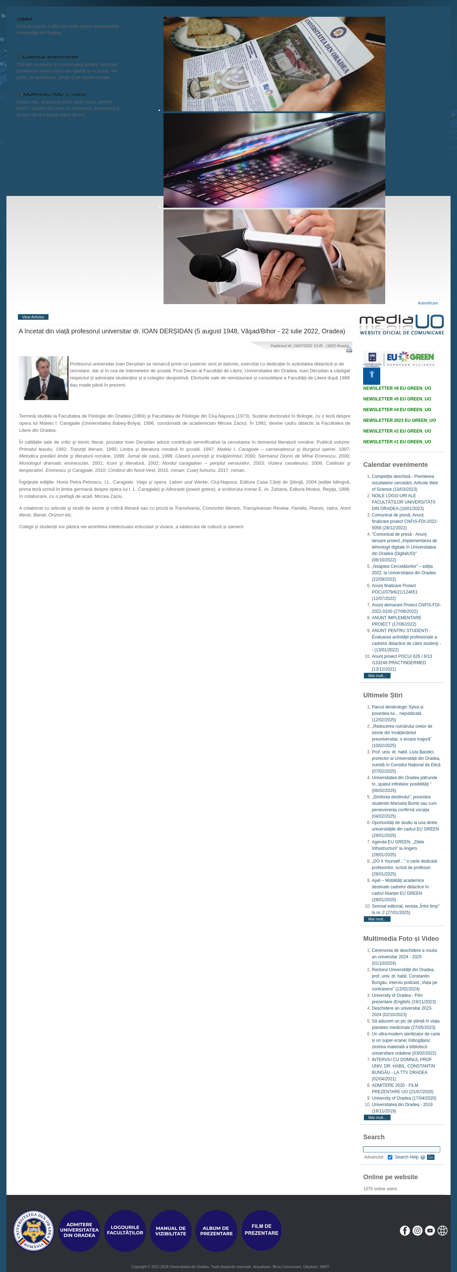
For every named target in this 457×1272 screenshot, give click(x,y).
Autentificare (428, 303)
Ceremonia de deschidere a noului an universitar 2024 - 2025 (404, 957)
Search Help (410, 1157)
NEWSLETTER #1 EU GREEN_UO (397, 441)
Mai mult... (377, 675)
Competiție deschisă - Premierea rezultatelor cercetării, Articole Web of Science (405, 483)
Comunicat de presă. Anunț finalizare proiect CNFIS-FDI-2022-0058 (405, 521)
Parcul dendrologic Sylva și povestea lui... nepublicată (397, 713)
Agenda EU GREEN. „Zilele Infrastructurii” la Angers (398, 848)
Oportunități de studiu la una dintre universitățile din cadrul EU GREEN (405, 829)
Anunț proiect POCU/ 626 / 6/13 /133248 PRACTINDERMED (402, 663)
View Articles (33, 317)
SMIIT (324, 1267)
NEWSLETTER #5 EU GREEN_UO (397, 399)
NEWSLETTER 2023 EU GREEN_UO (399, 420)
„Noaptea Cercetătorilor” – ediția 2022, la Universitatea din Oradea (404, 573)
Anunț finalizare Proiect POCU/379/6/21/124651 (394, 592)
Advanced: (378, 1157)
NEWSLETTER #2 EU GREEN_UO (397, 431)
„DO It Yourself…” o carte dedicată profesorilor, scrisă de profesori (404, 868)
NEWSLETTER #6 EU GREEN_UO (397, 388)
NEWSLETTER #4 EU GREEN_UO (397, 409)
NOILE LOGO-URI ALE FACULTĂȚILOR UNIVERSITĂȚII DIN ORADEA (403, 502)
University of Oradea (404, 1098)
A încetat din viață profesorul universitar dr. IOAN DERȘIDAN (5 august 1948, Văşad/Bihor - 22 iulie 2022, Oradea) (182, 331)
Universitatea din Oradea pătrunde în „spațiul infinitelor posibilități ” (404, 784)
